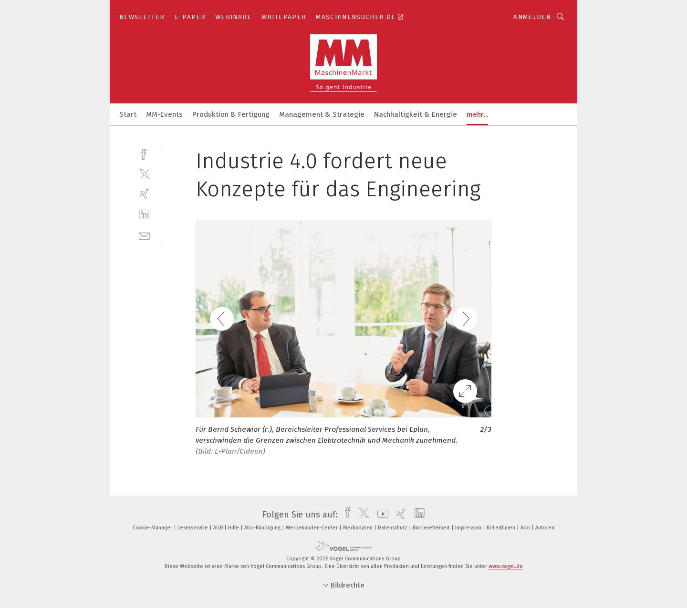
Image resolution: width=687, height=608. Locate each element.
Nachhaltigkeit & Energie (415, 114)
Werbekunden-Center (312, 528)
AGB (218, 528)
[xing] (144, 194)
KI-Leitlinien (502, 528)
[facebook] (144, 153)
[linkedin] (144, 215)
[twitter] (144, 174)
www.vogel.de (506, 566)
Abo (525, 528)
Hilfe (234, 528)
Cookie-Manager (153, 528)
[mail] (144, 235)
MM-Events (164, 114)
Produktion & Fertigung (231, 114)
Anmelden (532, 17)
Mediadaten (358, 528)
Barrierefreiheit (432, 528)
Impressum (469, 528)
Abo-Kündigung (263, 528)
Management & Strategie (321, 114)
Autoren (544, 528)
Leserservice (193, 528)
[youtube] (380, 514)
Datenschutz (393, 528)
